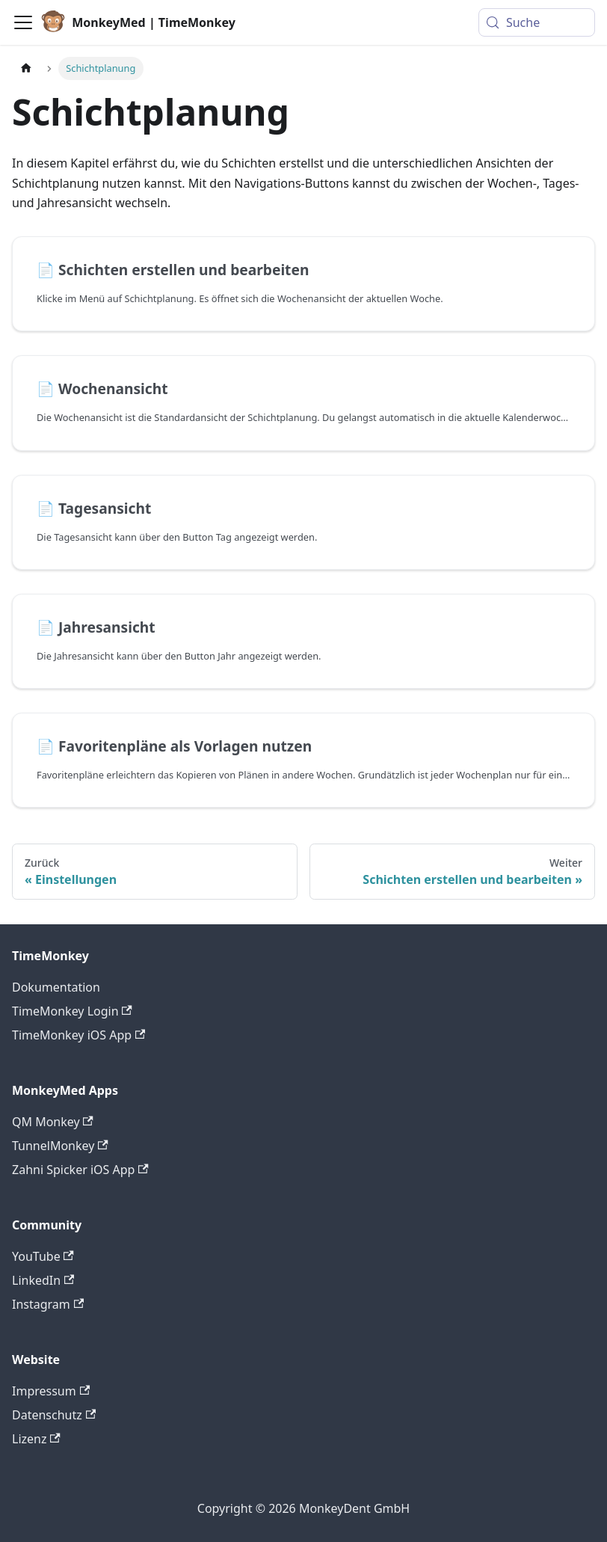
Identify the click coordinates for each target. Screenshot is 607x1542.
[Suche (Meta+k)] (536, 22)
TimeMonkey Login (72, 1011)
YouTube (43, 1256)
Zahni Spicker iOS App (80, 1169)
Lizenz (36, 1439)
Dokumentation (56, 987)
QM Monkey (52, 1122)
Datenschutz (54, 1415)
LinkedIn (43, 1280)
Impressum (51, 1391)
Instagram (48, 1304)
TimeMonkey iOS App (78, 1035)
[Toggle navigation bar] (23, 22)
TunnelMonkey (60, 1145)
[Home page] (26, 68)
